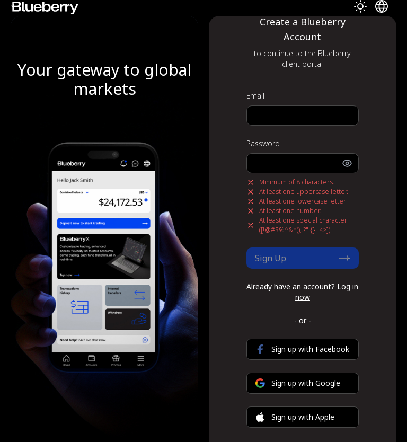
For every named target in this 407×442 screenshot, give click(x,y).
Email (255, 96)
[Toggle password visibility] (350, 163)
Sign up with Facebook (302, 349)
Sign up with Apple (294, 417)
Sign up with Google (297, 383)
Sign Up (302, 258)
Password (263, 143)
